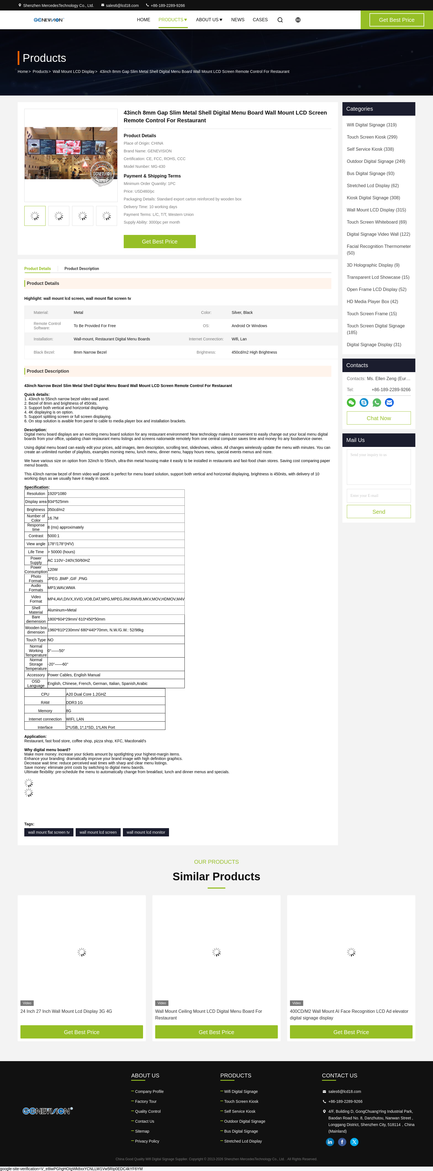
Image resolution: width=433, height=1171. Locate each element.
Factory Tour (146, 1101)
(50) (379, 249)
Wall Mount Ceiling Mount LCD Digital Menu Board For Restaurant (208, 1014)
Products (173, 19)
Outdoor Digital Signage (244, 1121)
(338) (370, 149)
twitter (354, 1142)
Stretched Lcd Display (243, 1141)
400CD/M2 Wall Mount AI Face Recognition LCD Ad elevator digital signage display (349, 1014)
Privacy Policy (147, 1141)
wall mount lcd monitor (146, 832)
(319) (372, 125)
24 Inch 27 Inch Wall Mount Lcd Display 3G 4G (66, 1011)
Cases (260, 19)
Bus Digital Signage (241, 1131)
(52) (376, 289)
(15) (378, 277)
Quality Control (148, 1111)
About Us (209, 19)
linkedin (330, 1142)
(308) (373, 197)
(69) (377, 222)
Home (143, 19)
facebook (342, 1142)
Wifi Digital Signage (241, 1091)
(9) (373, 265)
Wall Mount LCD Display (73, 71)
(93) (371, 173)
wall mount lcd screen (98, 832)
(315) (376, 210)
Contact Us (144, 1121)
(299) (372, 137)
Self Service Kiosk (239, 1111)
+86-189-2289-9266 (165, 5)
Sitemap (142, 1131)
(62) (373, 185)
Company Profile (149, 1091)
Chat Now (379, 418)
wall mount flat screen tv (49, 832)
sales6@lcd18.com (120, 5)
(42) (372, 301)
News (238, 19)
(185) (376, 329)
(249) (376, 161)
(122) (378, 234)
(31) (374, 344)
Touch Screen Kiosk (241, 1101)
